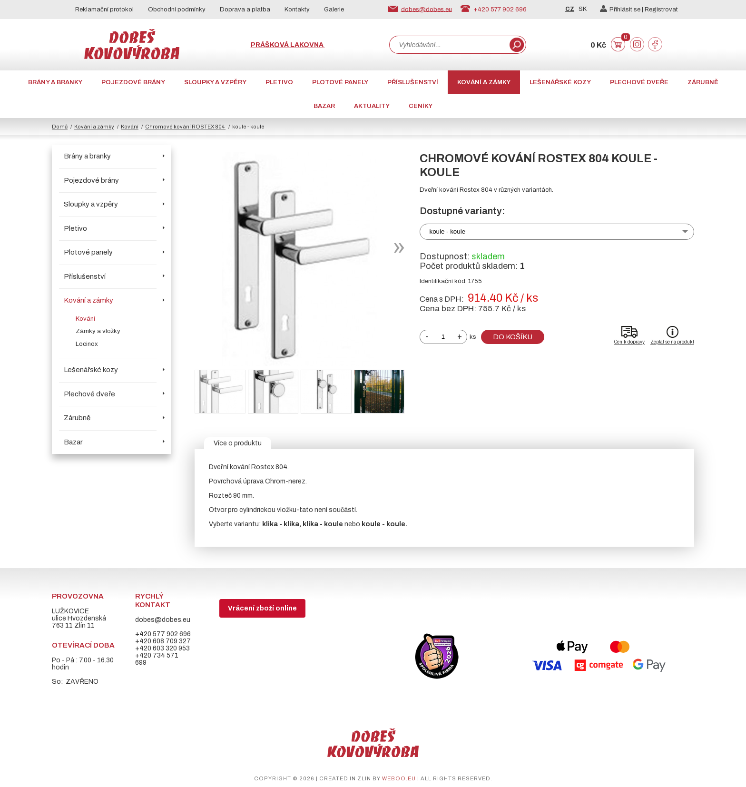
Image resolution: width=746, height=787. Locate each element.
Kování (129, 126)
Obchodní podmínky (177, 9)
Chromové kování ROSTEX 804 (185, 126)
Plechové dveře (639, 82)
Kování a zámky (483, 82)
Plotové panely (340, 82)
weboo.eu (399, 778)
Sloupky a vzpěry (215, 82)
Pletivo (279, 82)
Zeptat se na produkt (672, 341)
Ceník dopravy (629, 341)
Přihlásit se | (622, 9)
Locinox (87, 344)
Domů (60, 126)
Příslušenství (412, 82)
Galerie (334, 9)
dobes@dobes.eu (426, 9)
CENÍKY (420, 106)
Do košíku (512, 337)
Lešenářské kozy (560, 82)
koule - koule (448, 231)
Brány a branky (55, 82)
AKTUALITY (372, 106)
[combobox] (448, 45)
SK (583, 9)
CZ (569, 9)
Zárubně (702, 82)
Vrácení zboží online (262, 608)
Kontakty (297, 9)
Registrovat (661, 9)
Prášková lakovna (288, 45)
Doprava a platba (245, 9)
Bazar (324, 106)
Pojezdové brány (133, 82)
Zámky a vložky (98, 331)
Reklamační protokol (104, 9)
